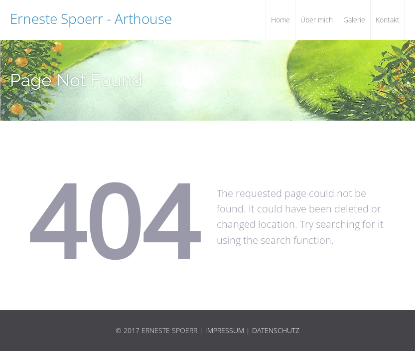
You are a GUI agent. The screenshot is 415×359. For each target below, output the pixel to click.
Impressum (224, 330)
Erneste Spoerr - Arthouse (91, 18)
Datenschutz (275, 330)
